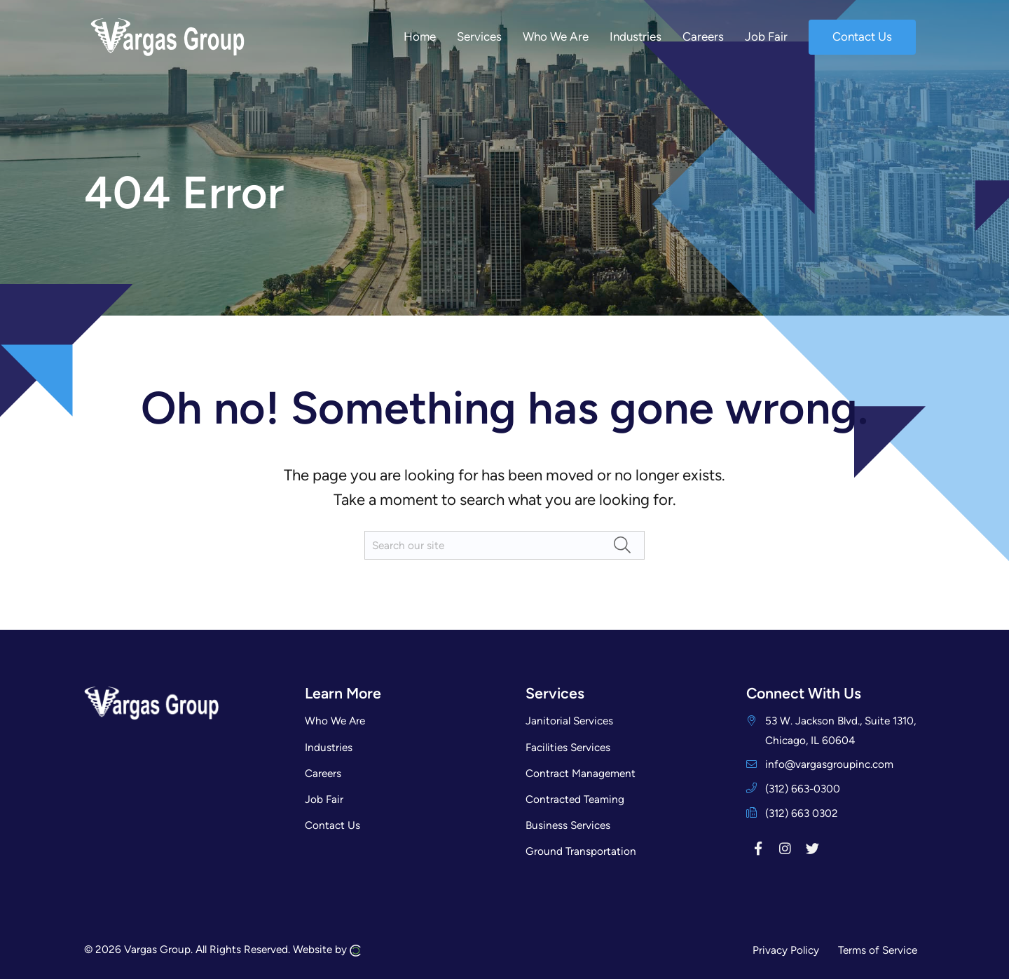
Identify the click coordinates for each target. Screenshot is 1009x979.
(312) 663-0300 (802, 788)
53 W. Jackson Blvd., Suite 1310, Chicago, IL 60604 (840, 730)
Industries (328, 747)
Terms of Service (877, 950)
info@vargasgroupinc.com (829, 764)
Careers (323, 773)
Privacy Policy (786, 950)
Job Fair (324, 799)
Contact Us (332, 825)
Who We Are (335, 720)
